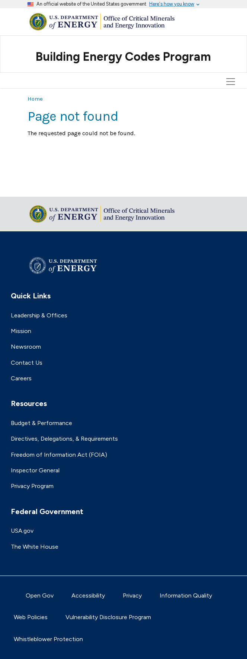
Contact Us (26, 362)
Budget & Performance (41, 423)
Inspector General (35, 470)
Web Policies (31, 617)
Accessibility (88, 595)
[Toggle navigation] (231, 48)
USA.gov (22, 530)
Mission (21, 331)
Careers (21, 378)
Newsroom (26, 346)
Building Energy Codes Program (123, 56)
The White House (34, 546)
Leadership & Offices (39, 315)
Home (35, 98)
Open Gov (40, 595)
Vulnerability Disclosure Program (108, 617)
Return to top (46, 186)
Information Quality (186, 595)
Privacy (132, 595)
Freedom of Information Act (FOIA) (59, 454)
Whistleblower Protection (48, 639)
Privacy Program (32, 486)
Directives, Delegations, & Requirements (64, 438)
